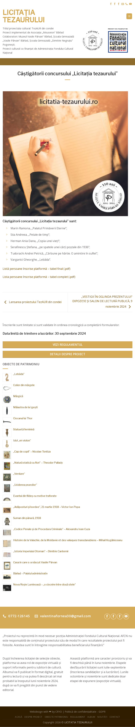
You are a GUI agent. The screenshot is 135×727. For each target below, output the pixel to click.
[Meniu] (129, 16)
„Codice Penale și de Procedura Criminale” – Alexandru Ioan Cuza (51, 529)
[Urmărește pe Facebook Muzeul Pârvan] (111, 4)
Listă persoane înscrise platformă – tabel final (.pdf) (36, 269)
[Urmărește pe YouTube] (130, 4)
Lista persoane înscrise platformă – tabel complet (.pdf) (39, 277)
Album (91, 716)
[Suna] (126, 4)
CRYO (58, 711)
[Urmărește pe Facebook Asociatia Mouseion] (118, 4)
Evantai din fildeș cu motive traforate (35, 496)
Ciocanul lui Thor (22, 418)
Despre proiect (33, 716)
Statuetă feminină (23, 429)
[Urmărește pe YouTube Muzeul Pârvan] (126, 616)
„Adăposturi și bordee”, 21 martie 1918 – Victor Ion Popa (46, 507)
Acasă (18, 716)
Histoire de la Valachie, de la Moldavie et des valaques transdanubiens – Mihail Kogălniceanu (67, 540)
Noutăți (102, 716)
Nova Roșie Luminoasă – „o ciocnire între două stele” (44, 584)
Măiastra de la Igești (25, 407)
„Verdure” (19, 473)
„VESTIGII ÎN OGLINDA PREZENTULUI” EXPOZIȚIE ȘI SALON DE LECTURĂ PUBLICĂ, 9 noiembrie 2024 (102, 302)
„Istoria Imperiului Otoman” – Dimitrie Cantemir (41, 551)
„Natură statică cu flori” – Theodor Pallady (38, 462)
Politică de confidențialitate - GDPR (85, 711)
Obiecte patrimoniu (56, 716)
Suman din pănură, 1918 (27, 518)
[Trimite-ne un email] (122, 4)
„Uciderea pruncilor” (25, 484)
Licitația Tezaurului (24, 16)
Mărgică (18, 396)
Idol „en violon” (22, 440)
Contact (115, 716)
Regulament (77, 716)
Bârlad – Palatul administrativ (30, 573)
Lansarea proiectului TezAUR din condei (32, 302)
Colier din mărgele (24, 385)
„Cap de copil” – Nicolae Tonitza (32, 451)
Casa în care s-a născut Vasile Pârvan (35, 562)
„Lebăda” (18, 374)
